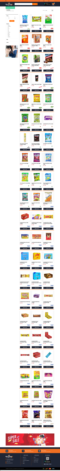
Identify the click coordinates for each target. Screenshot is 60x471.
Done (12, 20)
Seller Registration (52, 0)
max (14, 17)
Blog (23, 463)
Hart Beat (9, 32)
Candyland (9, 26)
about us (24, 457)
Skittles (9, 35)
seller (35, 457)
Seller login (46, 0)
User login (41, 0)
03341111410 (8, 461)
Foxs (8, 27)
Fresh (8, 28)
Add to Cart (25, 31)
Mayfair (9, 34)
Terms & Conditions (26, 460)
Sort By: (44, 10)
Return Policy (36, 461)
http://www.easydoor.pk (20, 468)
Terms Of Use (36, 460)
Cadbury (9, 25)
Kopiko (9, 33)
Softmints (9, 36)
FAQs (24, 461)
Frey (8, 29)
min (8, 17)
